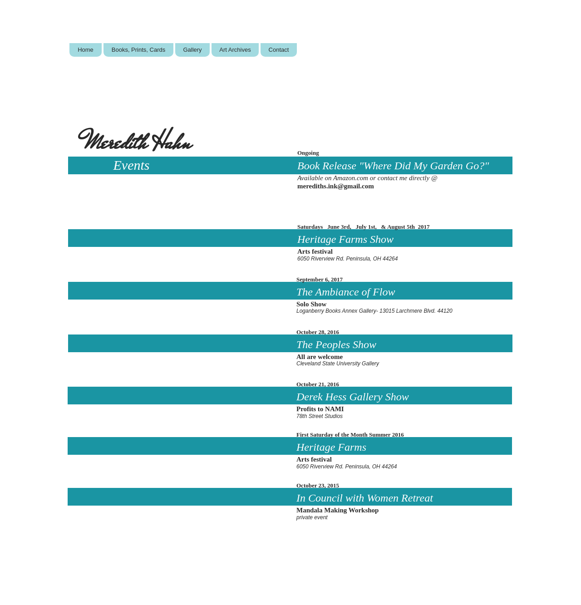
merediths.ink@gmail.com (335, 186)
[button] (138, 50)
